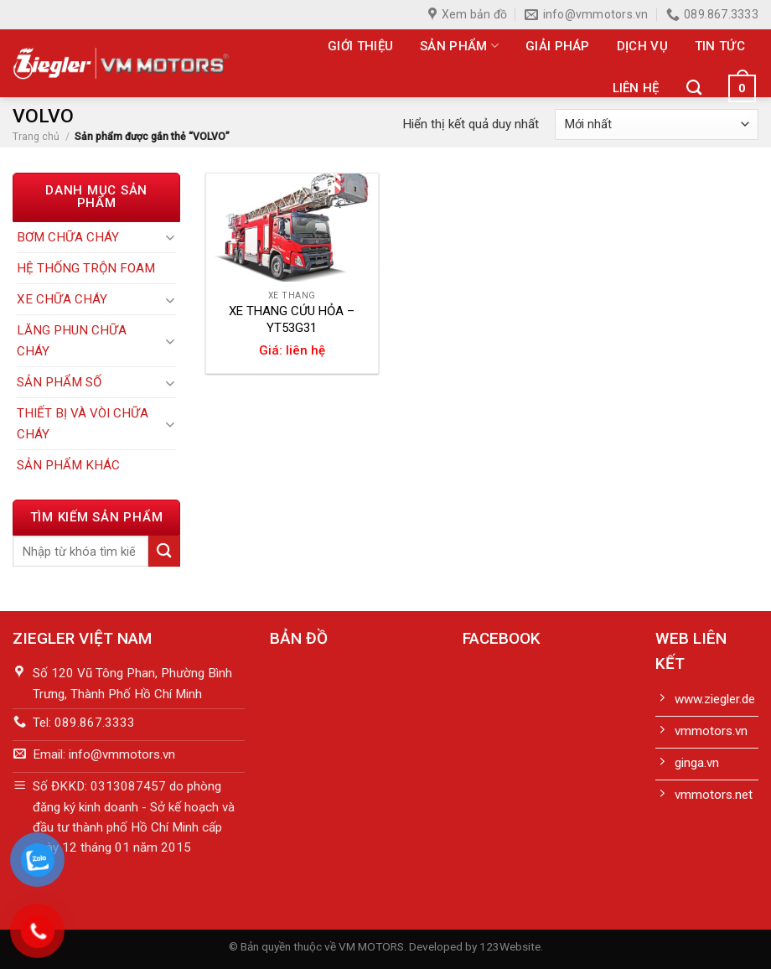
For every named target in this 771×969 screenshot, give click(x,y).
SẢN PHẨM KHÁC (68, 465)
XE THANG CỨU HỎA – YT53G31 (291, 319)
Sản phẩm (459, 46)
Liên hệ (636, 88)
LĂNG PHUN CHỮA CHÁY (72, 340)
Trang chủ (36, 136)
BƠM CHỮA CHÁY (68, 237)
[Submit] (164, 551)
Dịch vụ (642, 46)
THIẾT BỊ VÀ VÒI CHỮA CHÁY (82, 423)
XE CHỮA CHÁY (62, 299)
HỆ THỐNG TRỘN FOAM (86, 268)
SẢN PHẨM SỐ (59, 382)
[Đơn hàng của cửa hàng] (656, 124)
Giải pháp (557, 46)
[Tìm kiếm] (694, 88)
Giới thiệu (360, 46)
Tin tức (720, 46)
